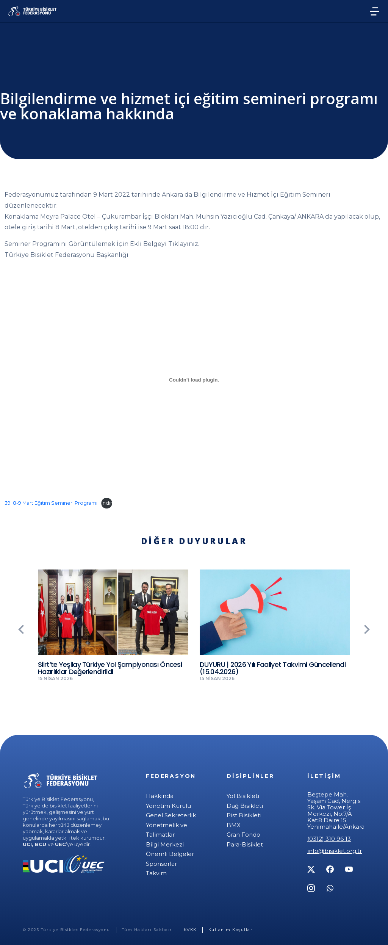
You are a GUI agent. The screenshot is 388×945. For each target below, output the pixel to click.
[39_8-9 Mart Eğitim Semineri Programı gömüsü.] (194, 380)
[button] (17, 629)
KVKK (190, 929)
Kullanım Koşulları (231, 929)
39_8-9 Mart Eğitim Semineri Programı (51, 503)
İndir (106, 503)
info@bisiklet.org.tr (334, 850)
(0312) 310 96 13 (329, 838)
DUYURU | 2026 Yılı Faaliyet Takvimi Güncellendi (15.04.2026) (273, 668)
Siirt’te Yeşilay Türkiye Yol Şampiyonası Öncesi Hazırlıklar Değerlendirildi (110, 668)
